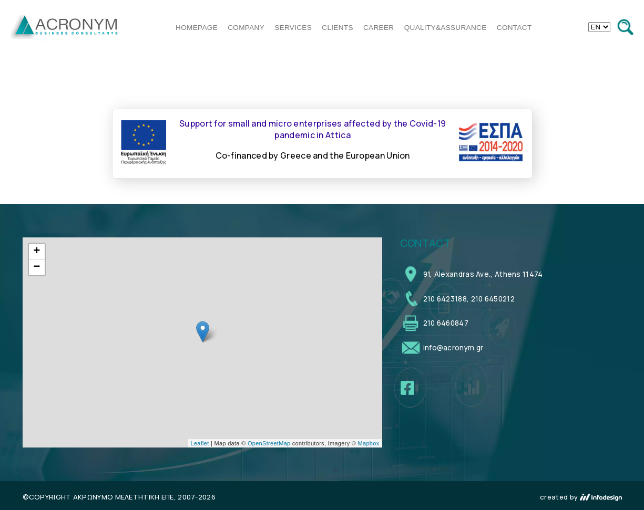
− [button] (36, 267)
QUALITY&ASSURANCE (445, 28)
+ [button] (36, 251)
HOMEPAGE (197, 28)
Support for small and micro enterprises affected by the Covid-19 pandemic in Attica (312, 129)
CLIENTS (337, 28)
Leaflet (200, 443)
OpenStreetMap (269, 443)
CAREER (378, 28)
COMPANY (246, 28)
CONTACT (514, 28)
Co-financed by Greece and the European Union (313, 155)
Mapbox (369, 443)
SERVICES (293, 28)
